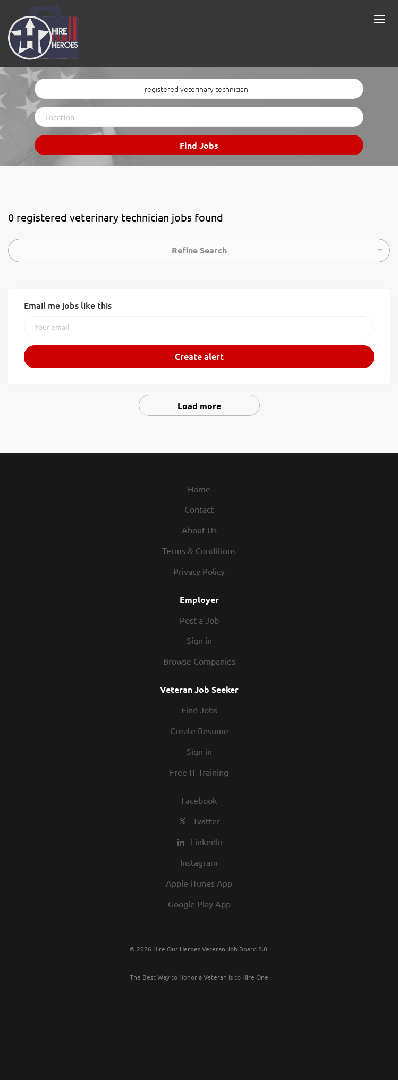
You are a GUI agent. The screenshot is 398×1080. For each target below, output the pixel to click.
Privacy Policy (199, 571)
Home (199, 488)
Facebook (199, 800)
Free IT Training (199, 772)
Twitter (206, 820)
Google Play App (199, 903)
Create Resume (199, 730)
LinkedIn (207, 841)
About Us (199, 529)
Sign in (199, 640)
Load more (199, 405)
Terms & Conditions (199, 550)
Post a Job (199, 620)
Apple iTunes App (199, 883)
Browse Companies (199, 661)
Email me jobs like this (68, 305)
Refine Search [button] (199, 250)
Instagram (199, 862)
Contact (199, 509)
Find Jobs (199, 145)
